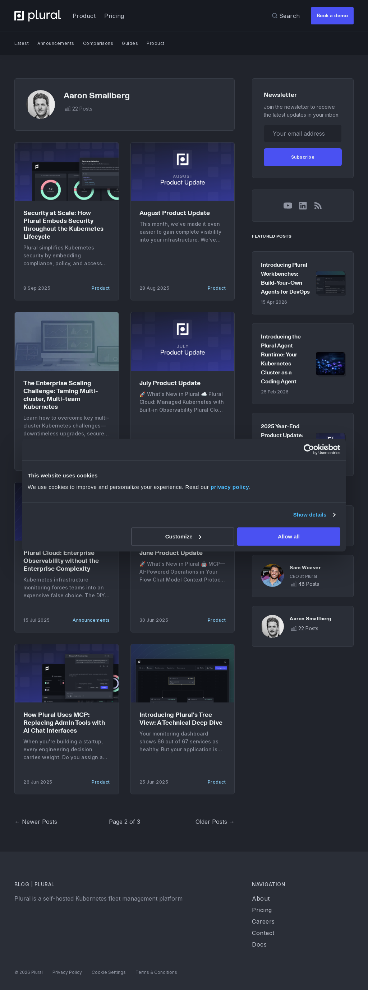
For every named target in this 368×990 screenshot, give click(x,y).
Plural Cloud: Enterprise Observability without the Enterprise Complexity (61, 560)
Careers (263, 921)
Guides (130, 43)
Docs (259, 944)
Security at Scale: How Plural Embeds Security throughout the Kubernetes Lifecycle (63, 225)
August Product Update (174, 213)
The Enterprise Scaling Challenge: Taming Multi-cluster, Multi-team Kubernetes (60, 395)
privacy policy (230, 487)
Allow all (289, 536)
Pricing (114, 15)
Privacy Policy (67, 972)
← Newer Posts (35, 821)
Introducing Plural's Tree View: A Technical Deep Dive (180, 718)
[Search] (286, 15)
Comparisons (98, 43)
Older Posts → (215, 821)
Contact (263, 933)
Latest (21, 43)
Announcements (55, 43)
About (261, 898)
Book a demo (332, 15)
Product (84, 15)
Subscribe (303, 157)
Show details (310, 515)
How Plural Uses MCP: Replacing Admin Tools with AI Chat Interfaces (64, 722)
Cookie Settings (109, 972)
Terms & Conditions (156, 972)
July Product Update (170, 383)
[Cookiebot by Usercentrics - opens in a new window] (308, 449)
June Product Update (171, 552)
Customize (183, 536)
